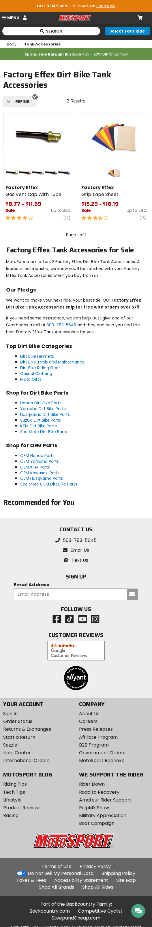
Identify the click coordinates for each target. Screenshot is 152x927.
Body (11, 44)
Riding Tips (15, 784)
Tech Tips (14, 792)
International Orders (26, 760)
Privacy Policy (95, 866)
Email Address (31, 585)
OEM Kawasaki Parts (40, 473)
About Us (89, 713)
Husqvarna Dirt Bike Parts (45, 414)
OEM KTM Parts (35, 467)
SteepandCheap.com (76, 918)
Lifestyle (12, 800)
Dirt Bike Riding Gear (40, 368)
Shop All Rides (97, 887)
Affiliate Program (98, 737)
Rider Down (92, 784)
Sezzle (10, 745)
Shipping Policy (118, 873)
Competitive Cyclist (100, 911)
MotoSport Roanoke (102, 760)
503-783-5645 (61, 325)
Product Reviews (22, 807)
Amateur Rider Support (105, 800)
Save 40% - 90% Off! (76, 54)
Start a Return (19, 737)
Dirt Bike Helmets (37, 356)
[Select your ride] (127, 31)
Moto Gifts (30, 379)
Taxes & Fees (31, 880)
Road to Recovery (99, 792)
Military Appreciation (102, 815)
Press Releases (96, 729)
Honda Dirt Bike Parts (40, 403)
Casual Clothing (36, 373)
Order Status (17, 721)
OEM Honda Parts (37, 455)
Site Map (126, 880)
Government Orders (102, 752)
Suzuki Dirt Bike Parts (40, 420)
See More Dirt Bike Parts (43, 432)
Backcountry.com (49, 911)
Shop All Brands (56, 887)
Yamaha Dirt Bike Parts (43, 409)
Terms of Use (57, 866)
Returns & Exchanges (27, 729)
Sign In (10, 713)
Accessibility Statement (81, 880)
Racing (10, 815)
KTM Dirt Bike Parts (38, 426)
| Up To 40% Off (76, 5)
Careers (88, 721)
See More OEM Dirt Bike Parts (48, 484)
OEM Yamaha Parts (39, 461)
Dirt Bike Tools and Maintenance (52, 362)
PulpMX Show (94, 807)
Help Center (17, 752)
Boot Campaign (97, 823)
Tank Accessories (42, 44)
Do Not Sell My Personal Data (60, 873)
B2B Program (94, 745)
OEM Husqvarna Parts (41, 478)
